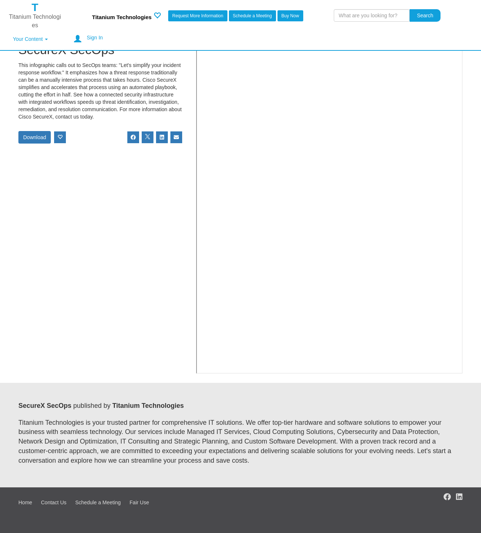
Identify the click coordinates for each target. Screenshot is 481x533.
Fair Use (139, 502)
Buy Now (290, 15)
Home (25, 502)
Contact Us (53, 502)
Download (34, 137)
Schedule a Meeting (252, 15)
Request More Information (197, 15)
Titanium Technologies (122, 17)
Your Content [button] (30, 39)
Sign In (95, 37)
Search (425, 15)
